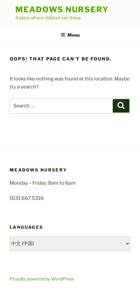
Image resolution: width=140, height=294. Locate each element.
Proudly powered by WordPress (42, 278)
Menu (70, 35)
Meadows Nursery (62, 9)
